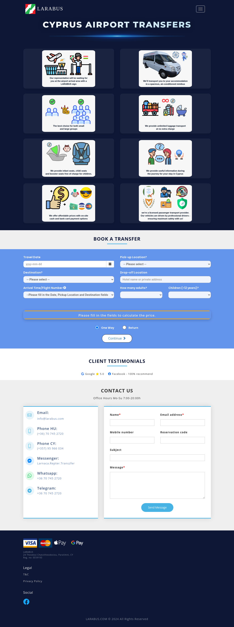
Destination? (32, 272)
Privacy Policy (32, 581)
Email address (171, 415)
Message (116, 467)
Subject (116, 450)
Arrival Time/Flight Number (44, 288)
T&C (26, 574)
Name (114, 415)
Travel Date (31, 257)
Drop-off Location (133, 272)
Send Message (157, 507)
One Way (107, 328)
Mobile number (122, 432)
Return (133, 328)
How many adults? (133, 288)
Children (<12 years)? (183, 288)
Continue (117, 338)
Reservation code (174, 432)
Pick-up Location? (133, 257)
